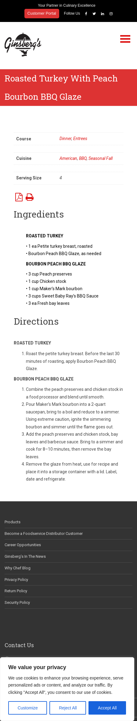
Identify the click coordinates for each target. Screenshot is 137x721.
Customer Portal (41, 13)
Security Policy (17, 602)
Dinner (65, 138)
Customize (28, 707)
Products (12, 522)
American (68, 158)
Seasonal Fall (100, 158)
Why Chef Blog (18, 568)
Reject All (68, 707)
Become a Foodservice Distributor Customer (44, 533)
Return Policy (16, 591)
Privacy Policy (16, 579)
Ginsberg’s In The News (25, 556)
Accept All (107, 707)
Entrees (80, 138)
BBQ (83, 158)
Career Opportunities (23, 545)
